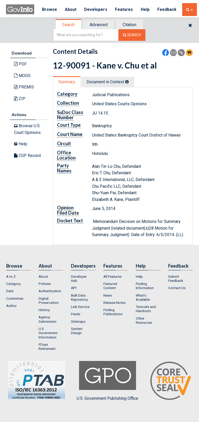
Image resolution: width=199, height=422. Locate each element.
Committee (14, 298)
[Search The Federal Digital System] (131, 35)
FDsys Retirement (47, 346)
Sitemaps (78, 321)
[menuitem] (18, 276)
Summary (66, 81)
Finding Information (145, 286)
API (73, 288)
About (70, 9)
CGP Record (27, 155)
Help (145, 9)
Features (124, 9)
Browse (49, 9)
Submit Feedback (175, 278)
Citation (129, 24)
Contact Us (177, 288)
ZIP (19, 98)
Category (13, 284)
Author (11, 306)
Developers (95, 9)
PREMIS (24, 87)
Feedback (166, 9)
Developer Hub (79, 278)
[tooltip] (127, 82)
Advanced (99, 24)
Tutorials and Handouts (146, 309)
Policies (45, 284)
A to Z (11, 276)
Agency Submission (47, 319)
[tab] (68, 24)
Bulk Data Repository (79, 297)
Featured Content (110, 286)
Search (68, 24)
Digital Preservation (49, 300)
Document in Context (108, 81)
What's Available (143, 297)
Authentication (50, 291)
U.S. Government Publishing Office (107, 381)
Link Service (80, 307)
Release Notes (114, 302)
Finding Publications (113, 312)
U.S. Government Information (48, 333)
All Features (112, 276)
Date (9, 291)
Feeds (75, 314)
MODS (22, 75)
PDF (20, 64)
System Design (76, 331)
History (44, 310)
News (107, 295)
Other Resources (144, 320)
